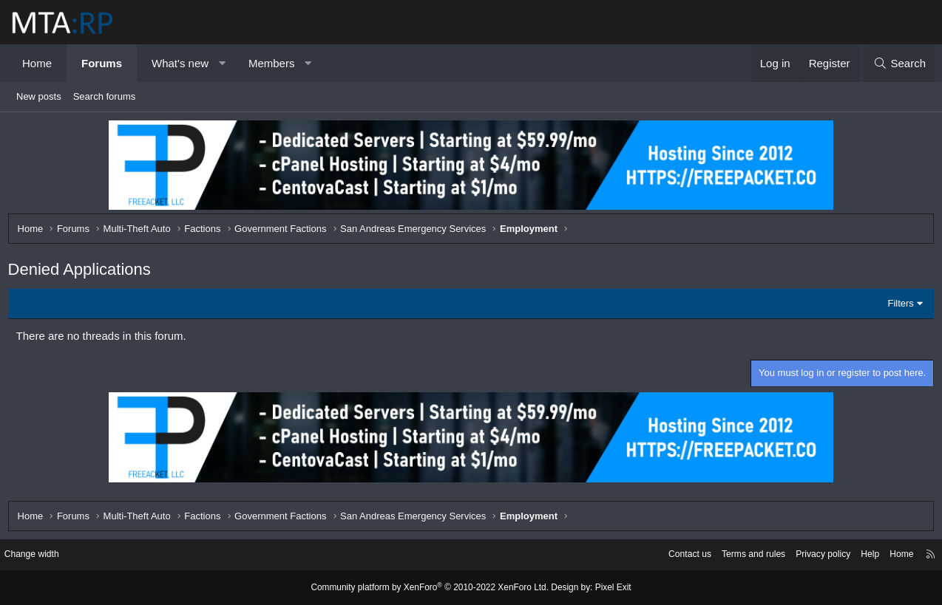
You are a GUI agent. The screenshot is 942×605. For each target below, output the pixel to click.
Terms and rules (733, 555)
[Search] (899, 63)
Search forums (104, 96)
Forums (101, 63)
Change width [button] (43, 555)
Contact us (665, 555)
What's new (180, 63)
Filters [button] (897, 306)
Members (271, 63)
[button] (222, 63)
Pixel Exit (602, 588)
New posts (38, 96)
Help (857, 555)
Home (37, 63)
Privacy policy (807, 555)
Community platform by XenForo (432, 588)
